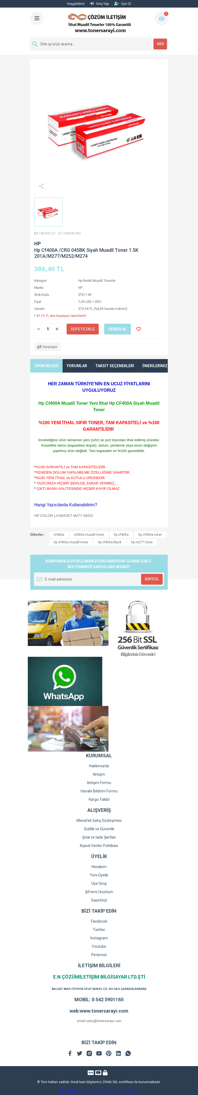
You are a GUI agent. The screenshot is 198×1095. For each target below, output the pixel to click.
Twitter (99, 929)
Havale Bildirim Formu (99, 791)
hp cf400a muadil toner (71, 542)
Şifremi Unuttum (99, 892)
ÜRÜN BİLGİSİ (46, 366)
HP (37, 243)
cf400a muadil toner (89, 535)
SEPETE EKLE (83, 329)
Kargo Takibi (99, 799)
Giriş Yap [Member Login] (99, 4)
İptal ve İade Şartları (99, 837)
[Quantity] (48, 329)
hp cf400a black (109, 542)
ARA (160, 44)
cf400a (59, 535)
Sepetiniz (99, 900)
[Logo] (99, 22)
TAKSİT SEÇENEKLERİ (114, 366)
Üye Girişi (99, 883)
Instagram (99, 938)
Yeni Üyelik (99, 875)
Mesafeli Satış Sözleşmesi (99, 820)
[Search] (99, 44)
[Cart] (161, 18)
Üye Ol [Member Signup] (122, 4)
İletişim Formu (99, 783)
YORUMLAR (77, 366)
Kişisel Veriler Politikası (99, 845)
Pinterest (99, 955)
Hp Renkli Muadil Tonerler (97, 281)
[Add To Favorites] (138, 329)
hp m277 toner (142, 542)
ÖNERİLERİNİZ (155, 366)
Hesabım (99, 867)
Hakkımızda (99, 766)
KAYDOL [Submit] (152, 579)
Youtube (99, 946)
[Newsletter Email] (99, 579)
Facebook (99, 921)
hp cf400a (121, 535)
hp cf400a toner (150, 535)
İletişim (99, 774)
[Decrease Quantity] (39, 329)
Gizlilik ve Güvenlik (99, 829)
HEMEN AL (117, 329)
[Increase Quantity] (57, 329)
